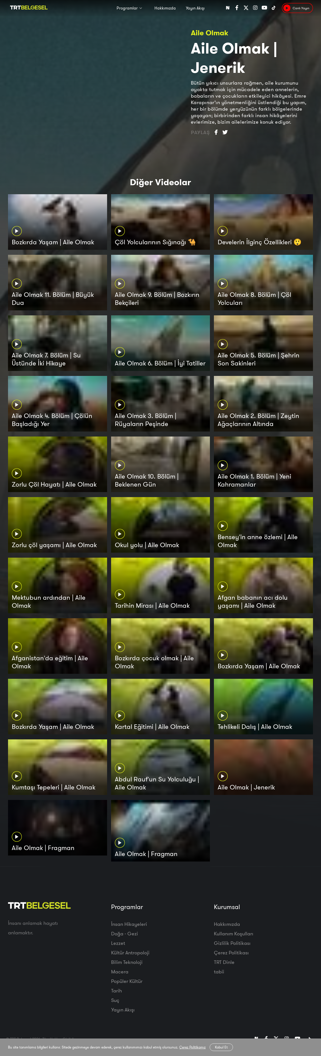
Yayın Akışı (195, 8)
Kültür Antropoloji (130, 952)
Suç (115, 1000)
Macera (119, 971)
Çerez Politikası (231, 952)
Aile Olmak (209, 32)
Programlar (127, 8)
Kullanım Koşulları (233, 933)
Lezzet (118, 943)
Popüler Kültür (126, 981)
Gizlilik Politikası (232, 943)
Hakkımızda (165, 8)
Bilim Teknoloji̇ (126, 962)
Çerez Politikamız (192, 1047)
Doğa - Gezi (124, 933)
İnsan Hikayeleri (129, 924)
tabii (219, 971)
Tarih (116, 990)
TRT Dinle (224, 962)
